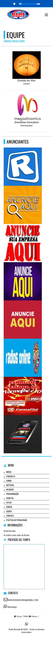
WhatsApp (12, 607)
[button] (46, 15)
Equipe (9, 511)
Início (8, 471)
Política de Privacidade (16, 520)
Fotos (9, 502)
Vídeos (9, 506)
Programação (12, 493)
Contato (10, 515)
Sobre (9, 480)
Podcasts (10, 476)
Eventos (10, 498)
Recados (10, 489)
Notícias (10, 485)
